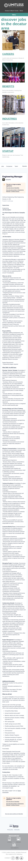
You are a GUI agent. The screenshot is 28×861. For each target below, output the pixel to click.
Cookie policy (16, 829)
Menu (14, 15)
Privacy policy (10, 829)
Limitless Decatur (10, 852)
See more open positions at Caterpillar (14, 813)
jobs (2, 166)
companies (9, 166)
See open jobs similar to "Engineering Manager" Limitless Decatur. (15, 190)
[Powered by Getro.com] (14, 826)
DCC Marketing (18, 854)
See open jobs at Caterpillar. (12, 188)
